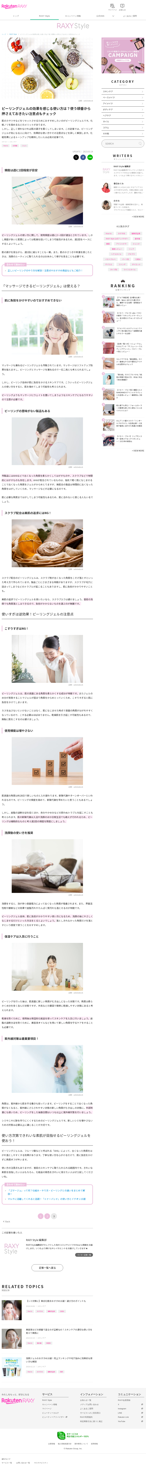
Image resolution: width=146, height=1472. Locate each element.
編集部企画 (51, 1311)
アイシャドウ (121, 243)
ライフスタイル (130, 269)
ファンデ (122, 264)
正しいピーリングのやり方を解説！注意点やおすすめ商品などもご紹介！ (45, 270)
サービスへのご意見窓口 (90, 1413)
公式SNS (100, 16)
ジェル (24, 146)
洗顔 (61, 1372)
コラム (106, 127)
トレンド (136, 243)
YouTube (121, 1421)
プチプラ (131, 254)
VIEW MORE (138, 216)
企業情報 (51, 1444)
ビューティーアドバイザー (53, 1417)
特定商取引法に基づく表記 (91, 1421)
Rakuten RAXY (14, 6)
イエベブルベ (110, 259)
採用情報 (94, 1444)
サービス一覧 (7, 1463)
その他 (106, 133)
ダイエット (136, 264)
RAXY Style (44, 16)
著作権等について (81, 1444)
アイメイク (108, 103)
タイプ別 (113, 269)
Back (6, 1221)
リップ (131, 249)
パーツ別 (125, 259)
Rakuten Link (123, 1417)
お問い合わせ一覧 (23, 1463)
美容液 (48, 1343)
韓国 (108, 243)
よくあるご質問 (130, 16)
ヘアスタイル (116, 254)
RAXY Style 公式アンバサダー (117, 238)
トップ (16, 16)
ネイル (106, 121)
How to (5, 146)
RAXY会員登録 (124, 1400)
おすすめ (40, 1311)
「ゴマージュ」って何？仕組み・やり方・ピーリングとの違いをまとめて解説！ (46, 1192)
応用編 (15, 146)
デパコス (108, 264)
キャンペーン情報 (73, 16)
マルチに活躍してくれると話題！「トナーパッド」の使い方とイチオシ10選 (47, 1199)
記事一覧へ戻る (47, 1267)
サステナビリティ (41, 1463)
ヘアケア (107, 115)
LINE (120, 1413)
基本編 (39, 1343)
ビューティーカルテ (50, 1413)
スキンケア (13, 142)
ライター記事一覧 (84, 1255)
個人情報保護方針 (65, 1444)
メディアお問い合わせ (89, 1404)
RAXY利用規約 (86, 1417)
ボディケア (108, 109)
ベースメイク (109, 97)
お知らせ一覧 (85, 1400)
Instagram (122, 1409)
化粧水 (62, 1311)
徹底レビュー (117, 249)
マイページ (46, 1409)
